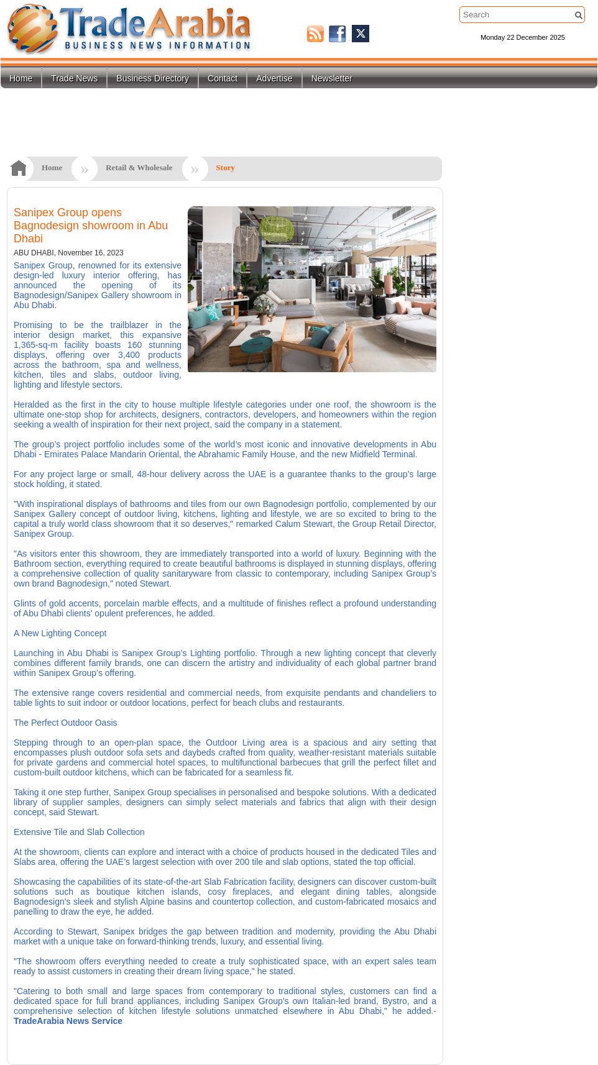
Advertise (274, 78)
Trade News (74, 78)
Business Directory (152, 78)
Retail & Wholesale (139, 167)
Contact (222, 78)
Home (20, 78)
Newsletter (331, 78)
